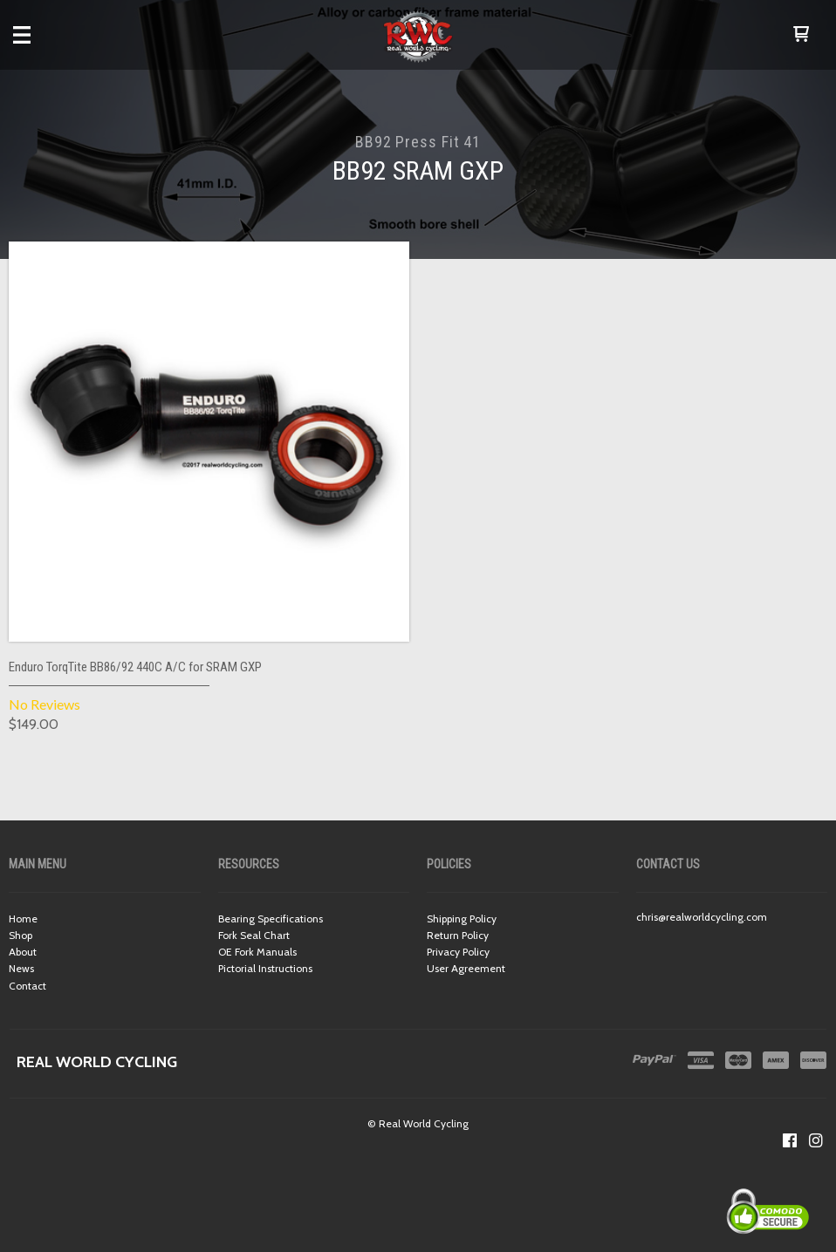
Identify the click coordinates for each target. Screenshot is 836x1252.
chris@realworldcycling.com (701, 916)
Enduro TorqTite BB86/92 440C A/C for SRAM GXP (135, 667)
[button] (801, 35)
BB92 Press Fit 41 (418, 142)
